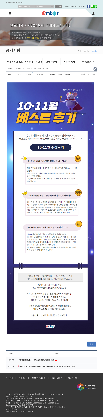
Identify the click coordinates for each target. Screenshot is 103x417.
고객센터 (86, 51)
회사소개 (9, 377)
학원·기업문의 (56, 377)
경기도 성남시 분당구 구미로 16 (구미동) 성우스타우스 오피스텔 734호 (32, 400)
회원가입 (82, 6)
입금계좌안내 (73, 377)
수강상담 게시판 (33, 37)
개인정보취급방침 (38, 377)
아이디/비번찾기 (71, 6)
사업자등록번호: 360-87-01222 (48, 394)
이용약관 (22, 377)
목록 (91, 344)
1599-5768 (38, 398)
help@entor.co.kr (49, 398)
